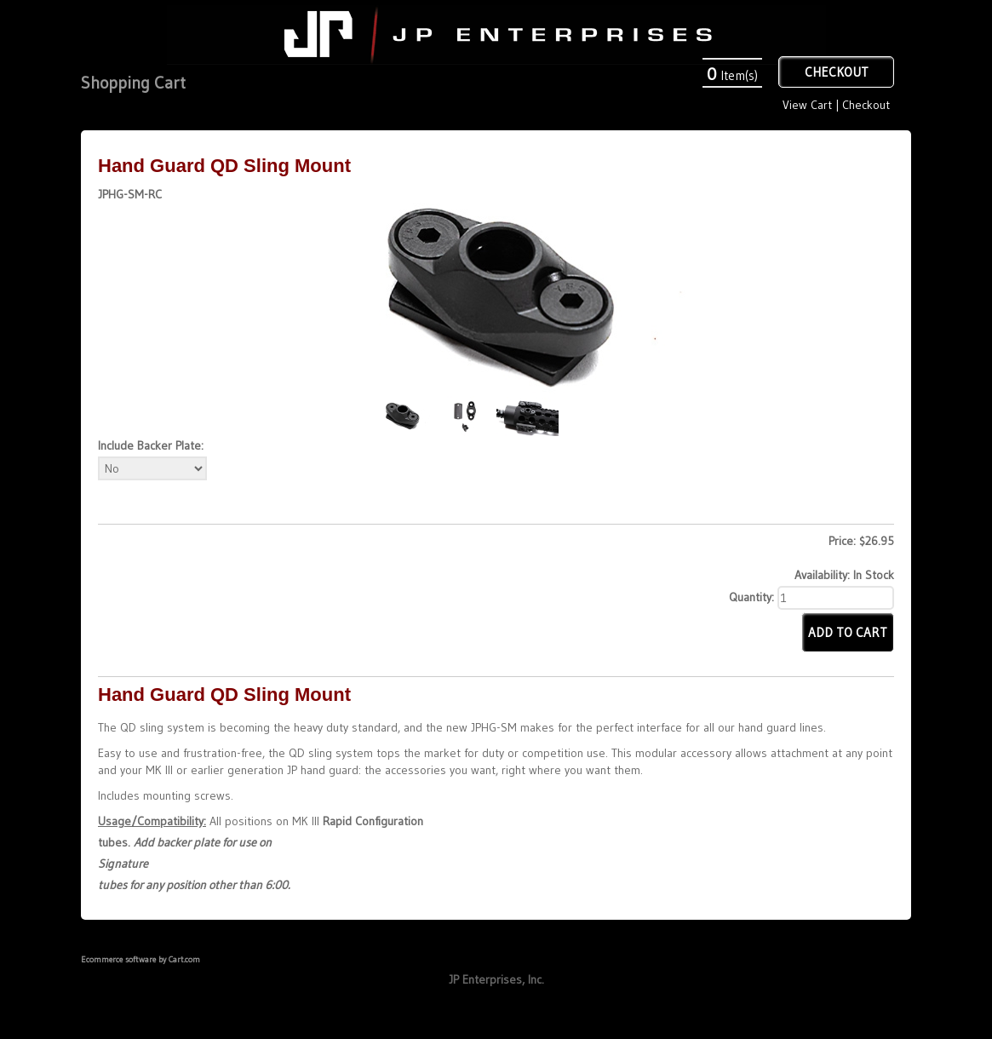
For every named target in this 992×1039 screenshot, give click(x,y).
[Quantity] (835, 598)
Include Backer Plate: (151, 445)
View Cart (807, 104)
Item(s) (732, 75)
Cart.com (184, 959)
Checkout (866, 104)
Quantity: (751, 597)
